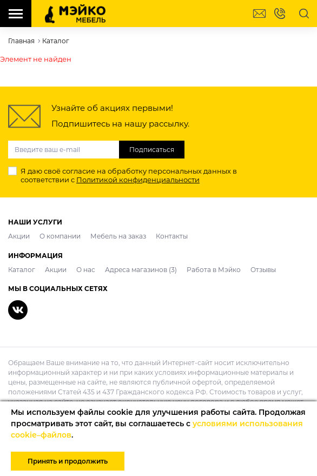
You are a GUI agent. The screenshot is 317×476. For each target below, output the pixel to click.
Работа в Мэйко (214, 270)
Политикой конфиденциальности (138, 179)
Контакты (172, 236)
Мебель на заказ (118, 236)
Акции (19, 236)
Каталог (21, 270)
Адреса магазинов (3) (141, 270)
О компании (60, 236)
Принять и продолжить (68, 461)
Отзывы (263, 270)
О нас (85, 270)
